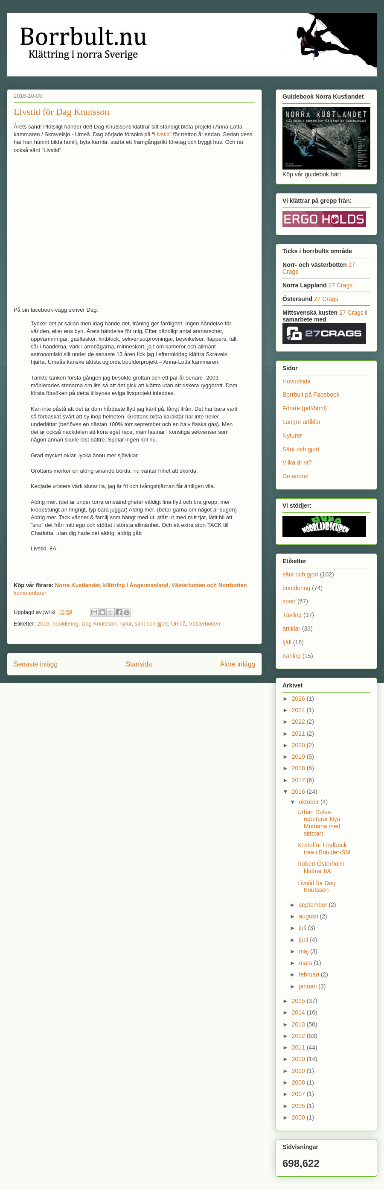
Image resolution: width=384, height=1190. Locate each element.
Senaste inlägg (36, 664)
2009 (299, 1070)
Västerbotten (205, 623)
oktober (309, 801)
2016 (43, 623)
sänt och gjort (151, 623)
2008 (299, 1082)
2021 (299, 733)
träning (291, 655)
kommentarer (30, 593)
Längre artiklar (301, 421)
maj (304, 951)
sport (289, 601)
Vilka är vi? (296, 462)
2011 (299, 1047)
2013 (299, 1024)
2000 (299, 1117)
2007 (299, 1094)
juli (303, 927)
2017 (299, 780)
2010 (299, 1059)
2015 (299, 1000)
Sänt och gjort (300, 449)
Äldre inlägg (237, 664)
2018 (299, 768)
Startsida (139, 664)
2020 (299, 745)
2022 (299, 721)
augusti (309, 916)
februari (309, 974)
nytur (125, 623)
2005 (299, 1105)
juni (304, 939)
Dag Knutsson (98, 623)
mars (306, 962)
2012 (299, 1035)
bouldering (65, 623)
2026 (299, 698)
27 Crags (340, 285)
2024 (299, 710)
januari (308, 986)
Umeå (178, 623)
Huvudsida (296, 381)
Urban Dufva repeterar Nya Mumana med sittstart (318, 823)
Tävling (292, 614)
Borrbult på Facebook (311, 394)
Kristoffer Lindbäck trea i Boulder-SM (323, 849)
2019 (299, 756)
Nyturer (292, 435)
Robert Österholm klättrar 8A (320, 867)
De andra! (295, 476)
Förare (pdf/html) (304, 408)
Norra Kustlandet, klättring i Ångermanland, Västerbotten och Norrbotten (151, 585)
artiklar (291, 628)
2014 (299, 1012)
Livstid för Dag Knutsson (61, 111)
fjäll (286, 642)
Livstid (162, 134)
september (314, 904)
